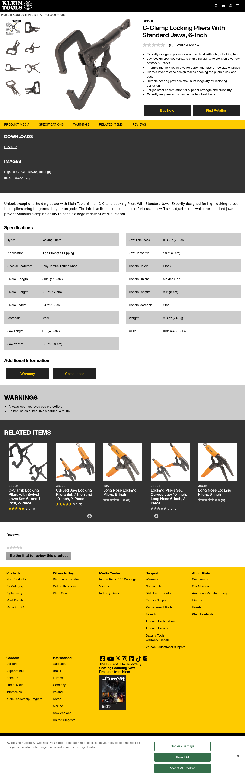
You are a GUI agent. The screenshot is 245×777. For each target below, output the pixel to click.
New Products (16, 579)
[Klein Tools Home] (16, 8)
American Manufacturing (209, 593)
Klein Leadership (203, 614)
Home (5, 14)
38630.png (22, 178)
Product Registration (160, 621)
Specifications (51, 124)
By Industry (14, 593)
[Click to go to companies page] (230, 6)
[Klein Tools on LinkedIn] (131, 660)
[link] (160, 45)
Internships (14, 692)
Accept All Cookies (182, 768)
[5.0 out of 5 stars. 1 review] (22, 508)
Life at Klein (14, 685)
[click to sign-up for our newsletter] (223, 6)
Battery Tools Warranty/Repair (157, 637)
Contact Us (153, 586)
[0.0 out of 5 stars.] (116, 500)
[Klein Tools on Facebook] (102, 660)
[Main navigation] (237, 6)
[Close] (238, 756)
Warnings (81, 124)
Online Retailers (64, 586)
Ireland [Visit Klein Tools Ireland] (58, 692)
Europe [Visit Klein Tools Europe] (58, 678)
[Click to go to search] (216, 5)
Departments (15, 670)
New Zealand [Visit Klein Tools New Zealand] (62, 713)
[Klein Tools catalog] (120, 668)
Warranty (27, 373)
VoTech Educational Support (165, 647)
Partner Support (157, 600)
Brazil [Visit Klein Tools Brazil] (57, 670)
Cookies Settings (182, 746)
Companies (200, 579)
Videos (104, 586)
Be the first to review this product (40, 557)
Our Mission (200, 586)
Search (151, 614)
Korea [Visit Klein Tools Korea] (57, 699)
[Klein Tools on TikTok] (138, 660)
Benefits (12, 678)
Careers (11, 663)
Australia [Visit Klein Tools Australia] (59, 663)
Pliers (32, 14)
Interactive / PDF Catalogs (117, 579)
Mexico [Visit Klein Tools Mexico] (58, 706)
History (197, 600)
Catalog (18, 14)
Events (196, 607)
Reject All (182, 757)
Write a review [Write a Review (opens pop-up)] (188, 45)
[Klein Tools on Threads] (145, 660)
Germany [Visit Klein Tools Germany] (59, 685)
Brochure (10, 147)
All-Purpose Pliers (52, 14)
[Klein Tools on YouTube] (110, 660)
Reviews (139, 124)
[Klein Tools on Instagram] (124, 660)
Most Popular (15, 600)
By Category (15, 586)
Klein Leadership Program (24, 699)
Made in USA (15, 607)
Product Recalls (157, 628)
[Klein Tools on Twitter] (118, 660)
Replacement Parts (159, 607)
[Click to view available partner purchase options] (167, 110)
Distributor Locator (66, 579)
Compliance (75, 373)
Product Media (16, 124)
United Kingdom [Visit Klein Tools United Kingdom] (64, 720)
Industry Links (109, 593)
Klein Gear (60, 593)
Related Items (111, 124)
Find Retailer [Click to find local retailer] (216, 110)
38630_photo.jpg (39, 171)
